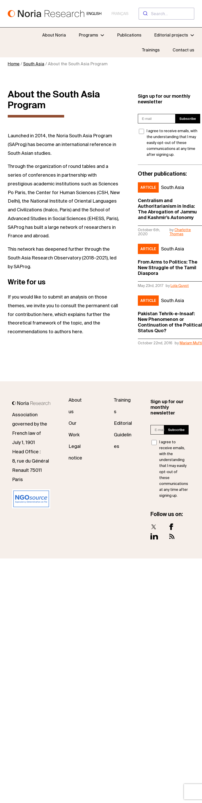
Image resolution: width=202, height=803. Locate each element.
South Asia (33, 63)
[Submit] (145, 13)
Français (120, 14)
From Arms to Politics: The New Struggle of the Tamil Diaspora (167, 267)
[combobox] (166, 14)
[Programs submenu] (91, 35)
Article (148, 187)
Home (14, 63)
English (94, 14)
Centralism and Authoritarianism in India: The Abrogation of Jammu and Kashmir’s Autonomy (167, 209)
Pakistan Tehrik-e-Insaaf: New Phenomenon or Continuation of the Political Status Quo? (170, 322)
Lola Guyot (180, 286)
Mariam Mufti (191, 343)
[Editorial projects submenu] (192, 35)
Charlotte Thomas (180, 232)
